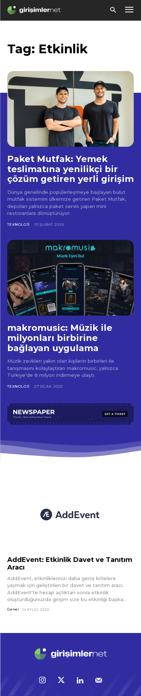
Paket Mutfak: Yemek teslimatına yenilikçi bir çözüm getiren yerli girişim (70, 169)
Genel (13, 609)
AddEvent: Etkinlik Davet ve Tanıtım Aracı (69, 563)
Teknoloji (18, 224)
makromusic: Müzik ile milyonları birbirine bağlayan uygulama (59, 337)
